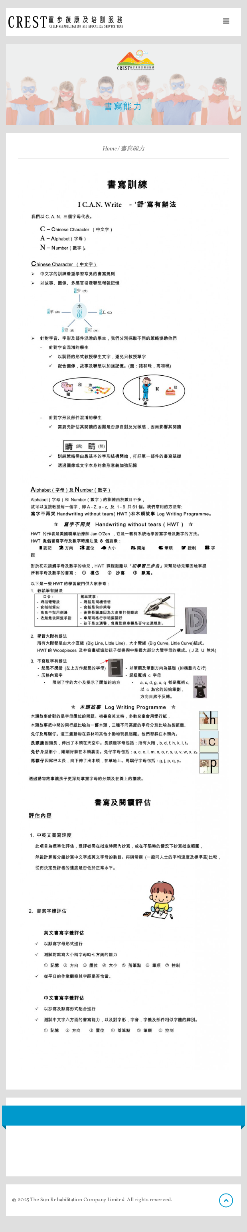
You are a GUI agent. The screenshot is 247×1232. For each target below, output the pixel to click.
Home (110, 149)
